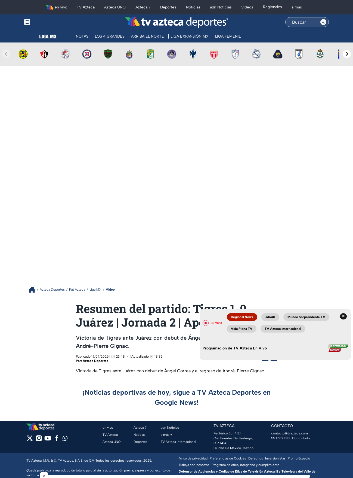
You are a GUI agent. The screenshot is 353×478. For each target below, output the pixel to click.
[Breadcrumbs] (34, 289)
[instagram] (38, 440)
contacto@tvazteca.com (289, 433)
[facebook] (56, 440)
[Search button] (323, 22)
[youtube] (47, 440)
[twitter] (29, 440)
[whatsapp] (65, 439)
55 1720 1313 (280, 438)
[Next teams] (347, 54)
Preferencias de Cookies (228, 458)
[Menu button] (46, 22)
